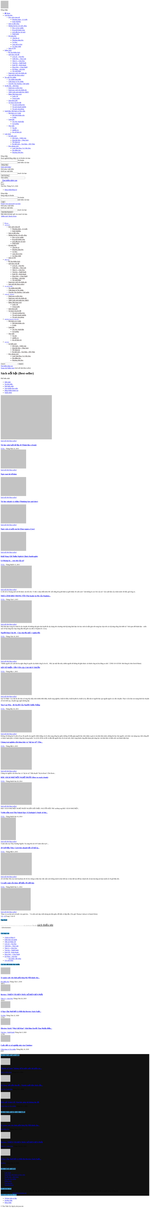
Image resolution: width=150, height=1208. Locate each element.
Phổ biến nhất (9, 386)
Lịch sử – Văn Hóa (18, 56)
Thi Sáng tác (16, 142)
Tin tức (14, 128)
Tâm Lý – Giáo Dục (18, 61)
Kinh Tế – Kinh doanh (19, 65)
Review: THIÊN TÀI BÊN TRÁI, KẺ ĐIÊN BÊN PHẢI (22, 995)
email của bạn (22, 173)
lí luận (14, 117)
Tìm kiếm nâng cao (9, 180)
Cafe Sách (8, 134)
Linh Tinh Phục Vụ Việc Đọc (21, 148)
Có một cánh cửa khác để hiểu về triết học (17, 883)
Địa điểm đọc (16, 150)
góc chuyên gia (27, 925)
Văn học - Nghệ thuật (8, 1032)
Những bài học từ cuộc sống (17, 26)
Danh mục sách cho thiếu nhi (17, 73)
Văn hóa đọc (9, 15)
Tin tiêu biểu (9, 384)
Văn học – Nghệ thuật (19, 63)
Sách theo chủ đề (13, 54)
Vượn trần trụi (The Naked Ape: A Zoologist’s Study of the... (24, 813)
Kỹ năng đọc (12, 36)
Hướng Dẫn (8, 1200)
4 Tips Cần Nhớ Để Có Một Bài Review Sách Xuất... (21, 1011)
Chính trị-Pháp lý (10, 937)
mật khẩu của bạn (23, 162)
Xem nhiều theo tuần (11, 388)
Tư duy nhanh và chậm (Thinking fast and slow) (19, 501)
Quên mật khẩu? (6, 167)
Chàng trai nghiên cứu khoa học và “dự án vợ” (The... (22, 742)
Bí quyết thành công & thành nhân (16, 925)
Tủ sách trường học (18, 105)
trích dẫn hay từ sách (18, 32)
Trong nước (16, 98)
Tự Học (14, 42)
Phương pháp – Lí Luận (19, 19)
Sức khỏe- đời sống (14, 958)
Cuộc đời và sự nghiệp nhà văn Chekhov (16, 1045)
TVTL (3, 448)
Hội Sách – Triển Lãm (19, 138)
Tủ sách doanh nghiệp (19, 107)
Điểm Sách (8, 50)
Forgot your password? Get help (10, 204)
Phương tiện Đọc (17, 152)
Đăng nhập (4, 10)
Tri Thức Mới (16, 46)
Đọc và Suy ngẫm (18, 28)
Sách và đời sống (13, 24)
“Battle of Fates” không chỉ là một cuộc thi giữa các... (21, 1068)
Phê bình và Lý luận (14, 113)
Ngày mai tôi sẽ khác (9, 474)
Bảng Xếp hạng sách (15, 94)
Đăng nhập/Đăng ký (11, 190)
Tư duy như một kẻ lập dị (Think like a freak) (19, 445)
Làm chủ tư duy (17, 44)
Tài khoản (21, 160)
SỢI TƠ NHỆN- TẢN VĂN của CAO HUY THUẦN (20, 668)
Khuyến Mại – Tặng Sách (20, 140)
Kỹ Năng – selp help (18, 69)
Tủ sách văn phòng (18, 109)
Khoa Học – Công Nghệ (19, 67)
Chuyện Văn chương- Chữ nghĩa (18, 83)
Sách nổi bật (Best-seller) (16, 75)
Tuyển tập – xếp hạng (12, 86)
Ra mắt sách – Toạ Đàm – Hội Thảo (23, 144)
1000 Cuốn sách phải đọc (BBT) (18, 92)
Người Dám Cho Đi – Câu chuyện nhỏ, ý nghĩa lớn (20, 633)
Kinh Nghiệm (16, 21)
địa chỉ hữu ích (17, 132)
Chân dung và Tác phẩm (16, 81)
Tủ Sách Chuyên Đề (14, 102)
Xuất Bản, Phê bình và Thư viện (15, 111)
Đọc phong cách (13, 146)
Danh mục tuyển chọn (15, 88)
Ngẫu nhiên (8, 392)
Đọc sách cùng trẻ (14, 17)
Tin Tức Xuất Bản (18, 121)
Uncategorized (9, 1185)
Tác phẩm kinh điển (14, 79)
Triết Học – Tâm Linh (19, 59)
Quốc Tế (15, 96)
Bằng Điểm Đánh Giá (11, 390)
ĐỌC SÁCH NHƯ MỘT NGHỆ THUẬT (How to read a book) (24, 777)
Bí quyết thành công (18, 30)
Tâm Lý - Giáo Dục (7, 998)
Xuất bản (11, 119)
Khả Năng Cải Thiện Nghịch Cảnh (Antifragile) (19, 556)
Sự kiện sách (12, 136)
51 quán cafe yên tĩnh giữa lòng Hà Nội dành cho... (20, 978)
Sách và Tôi (12, 48)
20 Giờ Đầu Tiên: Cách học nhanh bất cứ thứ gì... (20, 848)
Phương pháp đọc (18, 40)
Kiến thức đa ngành (11, 939)
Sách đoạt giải (12, 100)
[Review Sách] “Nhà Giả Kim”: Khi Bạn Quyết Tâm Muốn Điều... (26, 1028)
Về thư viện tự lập (11, 1198)
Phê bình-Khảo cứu (18, 115)
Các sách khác (16, 71)
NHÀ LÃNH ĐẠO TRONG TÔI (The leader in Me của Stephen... (26, 596)
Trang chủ (4, 368)
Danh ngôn (15, 34)
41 (5, 916)
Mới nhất (8, 382)
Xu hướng (15, 124)
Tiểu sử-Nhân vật (10, 942)
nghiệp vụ (15, 130)
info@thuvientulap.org (19, 1193)
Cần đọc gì (15, 38)
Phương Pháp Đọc (5, 925)
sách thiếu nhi (45, 924)
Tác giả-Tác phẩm (10, 77)
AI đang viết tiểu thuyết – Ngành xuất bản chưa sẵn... (22, 1085)
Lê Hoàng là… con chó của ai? (12, 561)
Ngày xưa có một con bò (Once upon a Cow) (18, 529)
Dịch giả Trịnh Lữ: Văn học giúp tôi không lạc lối (20, 1102)
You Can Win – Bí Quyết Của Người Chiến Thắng (20, 705)
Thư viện (11, 126)
